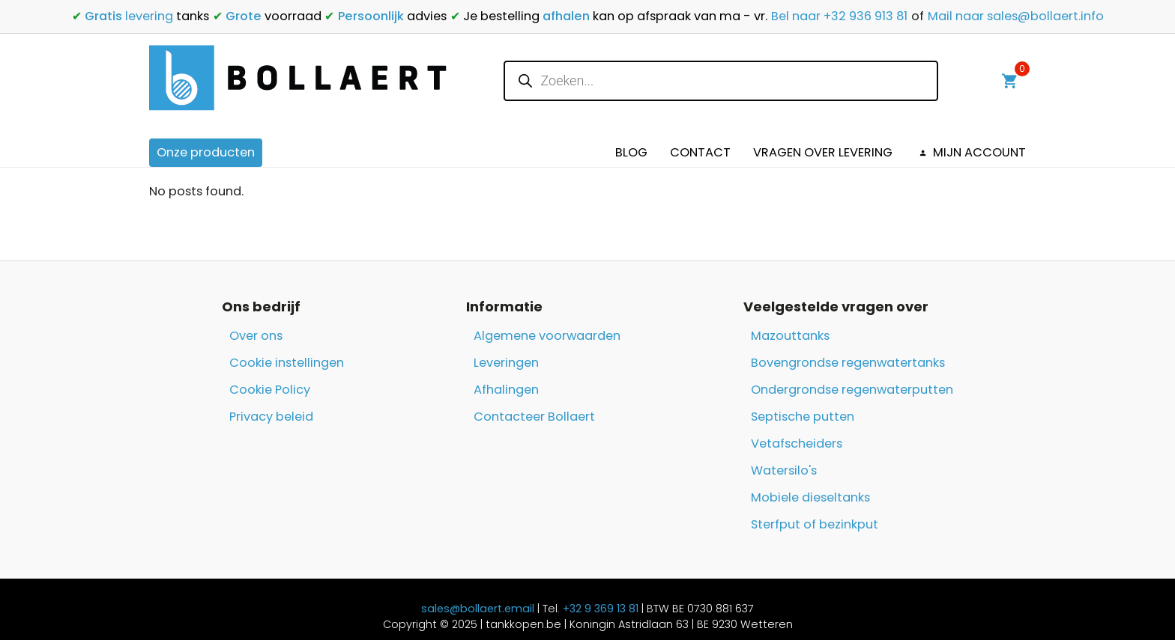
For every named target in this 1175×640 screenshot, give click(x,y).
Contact (700, 152)
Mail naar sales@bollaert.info (1016, 16)
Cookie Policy (269, 389)
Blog (631, 152)
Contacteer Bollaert (534, 416)
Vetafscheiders (796, 443)
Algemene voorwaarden (547, 335)
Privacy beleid (271, 416)
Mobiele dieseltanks (810, 497)
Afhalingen (506, 389)
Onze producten (206, 152)
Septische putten (802, 416)
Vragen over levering (822, 152)
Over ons (256, 335)
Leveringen (506, 362)
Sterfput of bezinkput (814, 524)
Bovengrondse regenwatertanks (848, 362)
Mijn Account (970, 152)
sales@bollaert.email (477, 608)
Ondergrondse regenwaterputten (852, 389)
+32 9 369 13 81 (600, 608)
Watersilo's (784, 470)
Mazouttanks (790, 335)
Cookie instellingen (286, 362)
